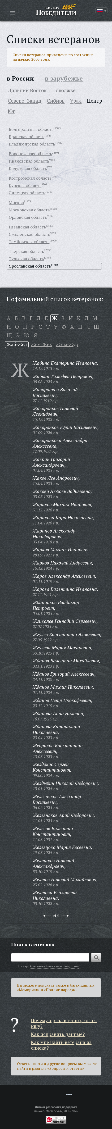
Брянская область (26, 136)
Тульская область (26, 258)
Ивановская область (29, 161)
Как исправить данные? (58, 1034)
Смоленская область (29, 234)
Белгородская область (31, 129)
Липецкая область (27, 193)
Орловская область (28, 217)
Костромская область (30, 178)
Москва (16, 202)
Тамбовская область (29, 241)
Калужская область (28, 168)
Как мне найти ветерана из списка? (61, 1045)
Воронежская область (30, 153)
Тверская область (26, 251)
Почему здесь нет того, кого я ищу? (64, 1023)
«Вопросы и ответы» (65, 1068)
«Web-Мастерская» (49, 1111)
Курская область (25, 185)
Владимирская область (32, 144)
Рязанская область (27, 227)
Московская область (29, 210)
